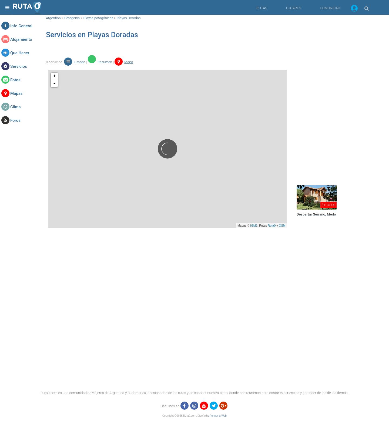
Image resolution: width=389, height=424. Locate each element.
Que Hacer (19, 53)
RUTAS (261, 8)
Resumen (100, 62)
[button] (354, 9)
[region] (334, 96)
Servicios (18, 66)
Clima (15, 107)
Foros (15, 120)
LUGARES (293, 8)
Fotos (15, 80)
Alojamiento (21, 39)
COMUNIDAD (330, 8)
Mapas (16, 93)
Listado (74, 62)
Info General (21, 25)
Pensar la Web (218, 415)
